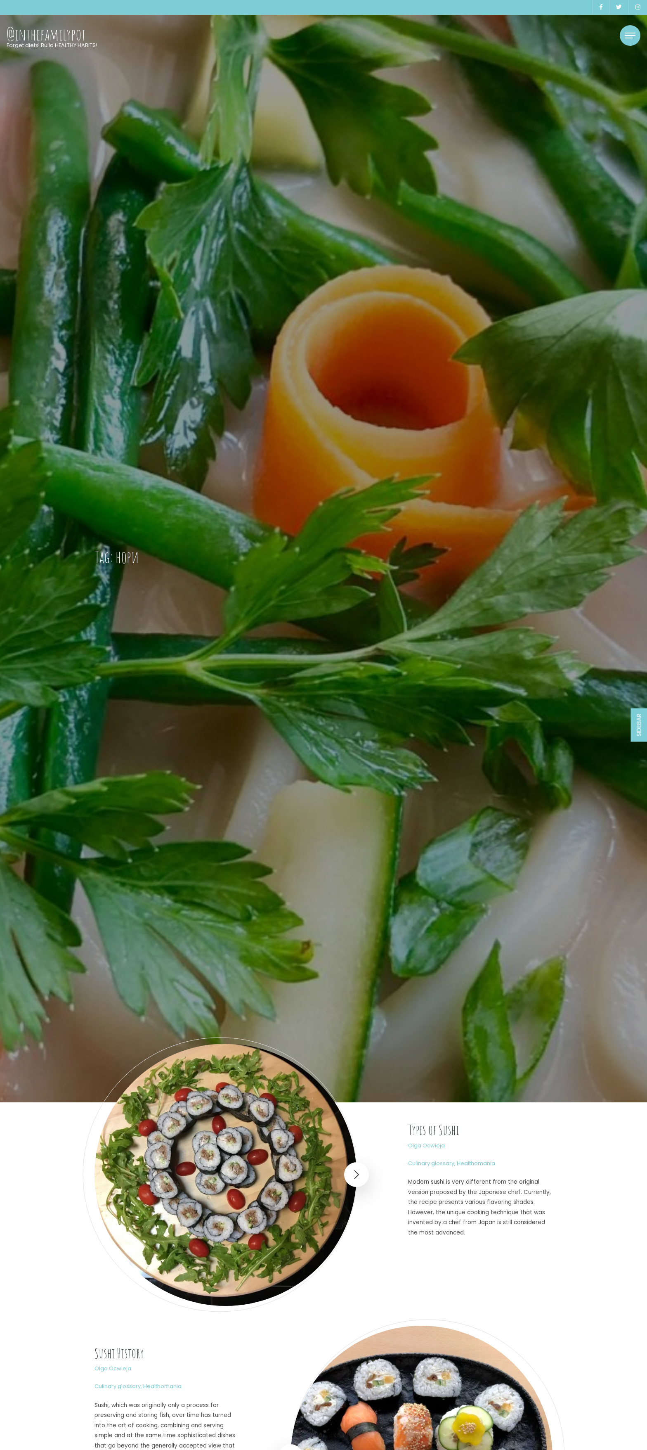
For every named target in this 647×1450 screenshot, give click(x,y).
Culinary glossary (431, 1163)
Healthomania (476, 1163)
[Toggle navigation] (630, 35)
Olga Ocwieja (426, 1145)
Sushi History (119, 1353)
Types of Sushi (433, 1129)
